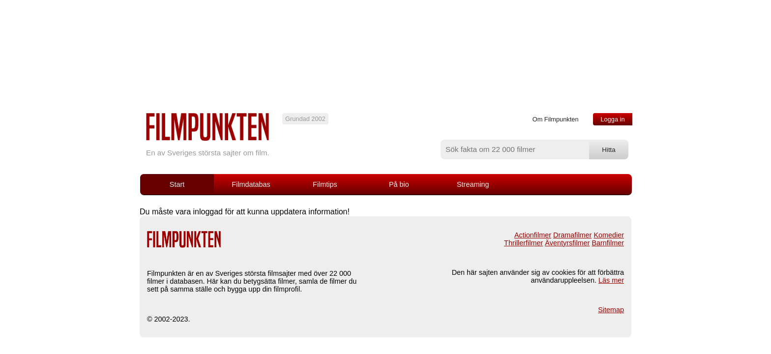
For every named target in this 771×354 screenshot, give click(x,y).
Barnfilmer (608, 243)
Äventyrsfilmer (567, 243)
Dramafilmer (572, 235)
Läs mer (611, 280)
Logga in (612, 119)
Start (177, 184)
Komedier (608, 235)
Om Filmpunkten (556, 119)
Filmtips (325, 184)
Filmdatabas (251, 184)
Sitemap (611, 310)
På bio (399, 184)
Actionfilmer (532, 235)
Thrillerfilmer (523, 243)
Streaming (473, 184)
